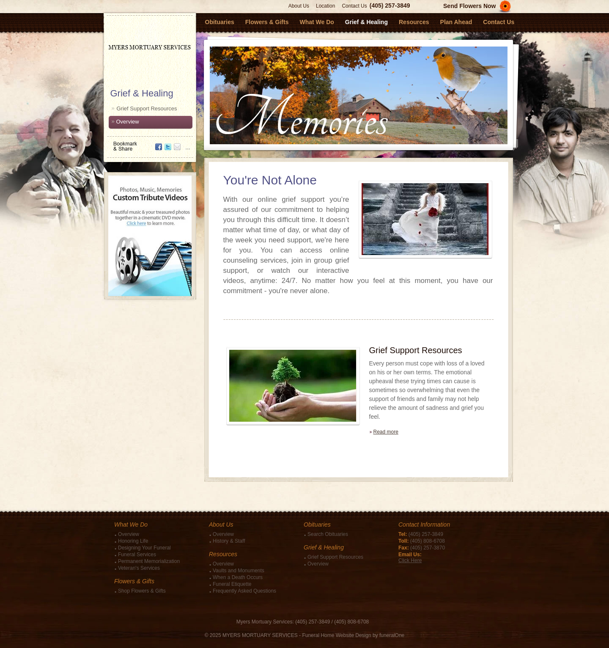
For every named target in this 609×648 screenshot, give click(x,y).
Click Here (410, 560)
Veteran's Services (139, 568)
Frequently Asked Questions (244, 591)
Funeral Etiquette (232, 584)
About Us (298, 6)
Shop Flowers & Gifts (142, 591)
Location (325, 6)
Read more (385, 432)
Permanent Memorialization (149, 561)
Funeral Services (137, 554)
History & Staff (229, 541)
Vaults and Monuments (238, 571)
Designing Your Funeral (144, 548)
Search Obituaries (327, 534)
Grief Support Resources (147, 108)
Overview (127, 121)
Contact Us (354, 6)
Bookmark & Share (149, 143)
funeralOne (391, 635)
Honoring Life (133, 541)
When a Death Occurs (238, 577)
